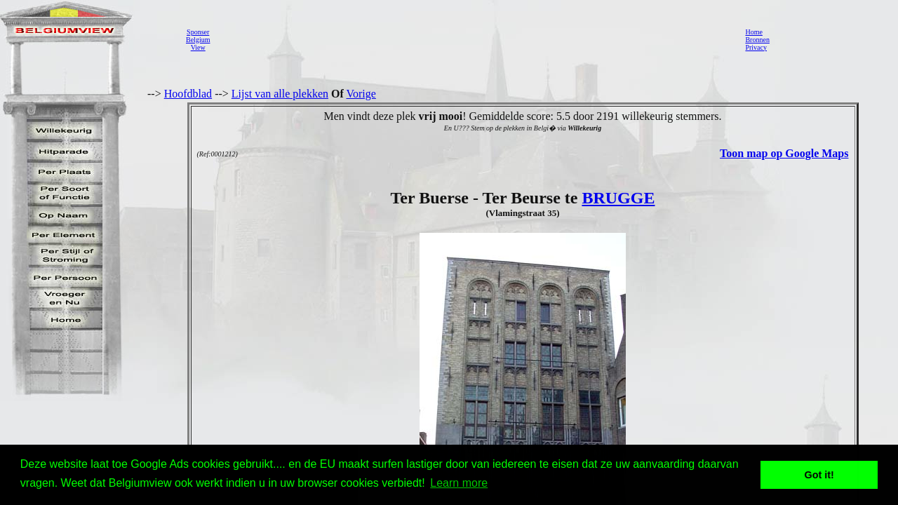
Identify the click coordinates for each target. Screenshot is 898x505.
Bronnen (757, 39)
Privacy (756, 47)
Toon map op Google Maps (784, 153)
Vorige (361, 94)
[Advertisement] (473, 39)
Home (753, 32)
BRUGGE (618, 198)
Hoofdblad (188, 94)
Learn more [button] (459, 483)
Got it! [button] (819, 474)
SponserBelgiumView (198, 39)
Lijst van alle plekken (280, 94)
